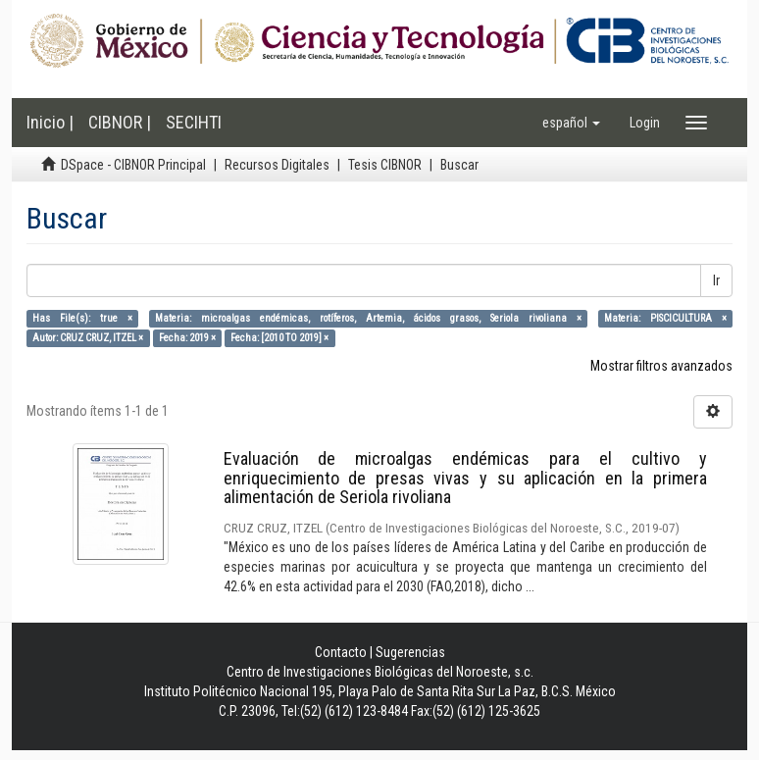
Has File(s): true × (81, 318)
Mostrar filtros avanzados (661, 366)
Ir (716, 280)
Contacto (341, 652)
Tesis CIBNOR (385, 165)
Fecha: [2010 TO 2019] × (279, 337)
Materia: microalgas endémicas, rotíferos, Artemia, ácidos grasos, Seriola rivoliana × (368, 318)
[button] (571, 122)
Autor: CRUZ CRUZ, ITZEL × (87, 337)
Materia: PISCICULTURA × (665, 318)
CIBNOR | (119, 122)
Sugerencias (410, 652)
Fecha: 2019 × (187, 337)
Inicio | (50, 122)
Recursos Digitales (277, 165)
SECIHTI (194, 122)
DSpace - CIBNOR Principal (133, 165)
